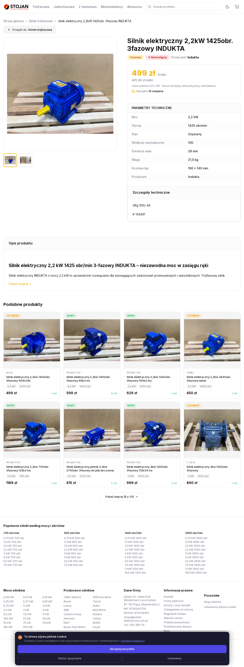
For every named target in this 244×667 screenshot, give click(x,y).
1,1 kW (26, 605)
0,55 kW (47, 601)
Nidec (96, 605)
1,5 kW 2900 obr (195, 545)
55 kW (7, 622)
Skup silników (212, 601)
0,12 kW (27, 597)
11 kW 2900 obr (194, 568)
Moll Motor (99, 610)
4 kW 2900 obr (194, 557)
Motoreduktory (112, 7)
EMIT (67, 622)
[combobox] (182, 7)
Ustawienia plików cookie (220, 607)
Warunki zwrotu (173, 618)
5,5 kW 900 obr (73, 561)
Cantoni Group (72, 614)
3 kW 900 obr (72, 553)
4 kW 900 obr (72, 557)
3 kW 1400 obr (134, 553)
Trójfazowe (40, 7)
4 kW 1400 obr (134, 557)
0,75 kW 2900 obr (196, 538)
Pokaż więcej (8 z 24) (122, 496)
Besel (67, 601)
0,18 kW (47, 597)
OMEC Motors (72, 597)
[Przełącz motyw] (227, 7)
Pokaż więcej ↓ (20, 284)
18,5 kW (8, 618)
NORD (96, 622)
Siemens (69, 618)
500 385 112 (137, 624)
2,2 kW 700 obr (12, 549)
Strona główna (13, 21)
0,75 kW (8, 605)
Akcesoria (134, 7)
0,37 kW (28, 601)
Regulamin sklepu (175, 613)
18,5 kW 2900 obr (196, 572)
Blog (167, 630)
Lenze (67, 605)
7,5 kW (27, 614)
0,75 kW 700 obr (13, 538)
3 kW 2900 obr (194, 553)
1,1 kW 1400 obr (134, 541)
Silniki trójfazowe (41, 21)
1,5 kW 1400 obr (134, 545)
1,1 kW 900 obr (73, 541)
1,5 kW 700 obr (12, 545)
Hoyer (96, 627)
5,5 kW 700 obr (12, 561)
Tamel (97, 601)
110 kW (46, 622)
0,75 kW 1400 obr (136, 538)
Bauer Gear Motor (75, 627)
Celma (97, 618)
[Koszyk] (237, 7)
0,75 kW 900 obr (74, 538)
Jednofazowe (64, 7)
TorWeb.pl (151, 658)
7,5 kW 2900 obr (195, 565)
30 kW (46, 618)
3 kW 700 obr (11, 553)
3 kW (26, 610)
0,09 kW (8, 597)
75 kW (27, 622)
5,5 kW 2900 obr (195, 561)
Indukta (97, 614)
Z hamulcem (88, 7)
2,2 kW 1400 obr (135, 549)
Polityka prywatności (177, 622)
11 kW (45, 614)
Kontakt (168, 596)
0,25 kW (8, 601)
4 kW (45, 610)
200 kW (28, 627)
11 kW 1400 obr (134, 568)
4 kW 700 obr (11, 557)
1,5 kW (46, 605)
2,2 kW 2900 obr (195, 549)
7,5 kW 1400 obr (135, 565)
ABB (66, 610)
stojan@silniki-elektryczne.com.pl (136, 619)
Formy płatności (174, 601)
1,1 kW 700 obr (12, 541)
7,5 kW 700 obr (12, 565)
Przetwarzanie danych (177, 626)
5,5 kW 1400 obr (135, 561)
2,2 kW (7, 610)
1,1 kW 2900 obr (194, 541)
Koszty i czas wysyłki (177, 605)
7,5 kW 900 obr (73, 565)
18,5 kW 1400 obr (135, 572)
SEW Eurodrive (102, 597)
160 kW (8, 627)
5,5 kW (7, 614)
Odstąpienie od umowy (178, 609)
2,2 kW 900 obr (73, 549)
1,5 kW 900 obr (73, 545)
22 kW (27, 618)
